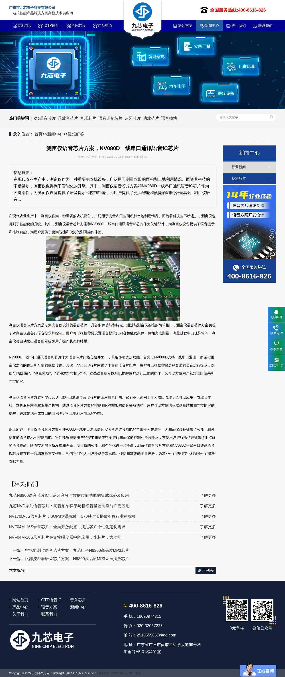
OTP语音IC (52, 27)
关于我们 (239, 25)
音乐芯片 (78, 25)
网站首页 (25, 25)
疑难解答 (76, 134)
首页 (39, 134)
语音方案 (185, 25)
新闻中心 (212, 25)
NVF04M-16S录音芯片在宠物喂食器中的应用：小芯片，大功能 (65, 537)
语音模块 (169, 118)
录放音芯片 (68, 118)
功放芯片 (151, 118)
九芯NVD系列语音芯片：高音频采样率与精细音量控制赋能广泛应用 (69, 506)
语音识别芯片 (110, 118)
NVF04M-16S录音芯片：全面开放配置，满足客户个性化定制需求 (67, 527)
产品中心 (105, 25)
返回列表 (206, 570)
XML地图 (135, 673)
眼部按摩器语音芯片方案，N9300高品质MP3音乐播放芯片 (77, 558)
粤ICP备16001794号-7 (113, 673)
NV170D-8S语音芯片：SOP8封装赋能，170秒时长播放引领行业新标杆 (72, 516)
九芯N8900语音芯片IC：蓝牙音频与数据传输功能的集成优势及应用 (69, 495)
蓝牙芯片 (133, 118)
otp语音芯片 (45, 118)
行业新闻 (239, 167)
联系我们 (265, 25)
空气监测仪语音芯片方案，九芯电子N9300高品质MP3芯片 (77, 550)
